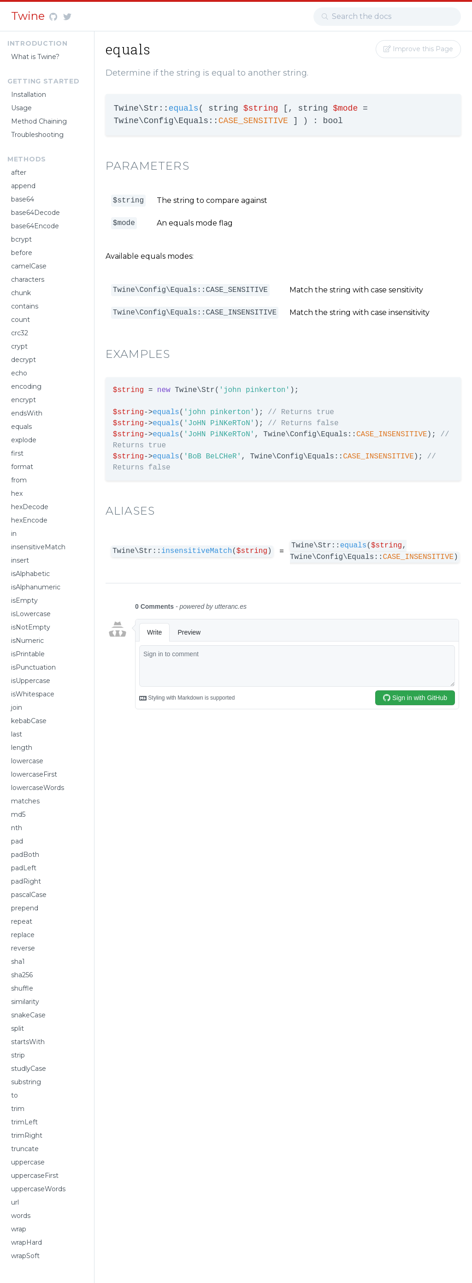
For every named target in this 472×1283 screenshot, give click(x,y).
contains (24, 306)
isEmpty (24, 600)
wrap (18, 1229)
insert (20, 560)
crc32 (19, 333)
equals (21, 426)
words (20, 1216)
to (14, 1095)
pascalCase (29, 895)
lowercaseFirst (34, 774)
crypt (19, 346)
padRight (26, 881)
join (16, 707)
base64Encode (35, 226)
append (23, 186)
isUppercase (30, 681)
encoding (26, 386)
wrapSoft (25, 1256)
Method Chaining (39, 121)
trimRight (26, 1135)
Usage (21, 108)
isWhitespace (32, 694)
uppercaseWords (38, 1189)
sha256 (22, 975)
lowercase (27, 761)
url (15, 1202)
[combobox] (387, 16)
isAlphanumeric (35, 587)
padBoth (25, 854)
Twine (29, 16)
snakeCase (28, 1015)
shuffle (22, 988)
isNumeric (27, 640)
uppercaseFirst (35, 1175)
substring (26, 1082)
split (17, 1028)
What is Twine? (35, 57)
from (19, 480)
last (16, 734)
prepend (24, 908)
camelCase (29, 266)
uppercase (28, 1162)
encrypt (23, 400)
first (17, 453)
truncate (25, 1149)
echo (19, 373)
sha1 (18, 961)
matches (25, 801)
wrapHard (26, 1242)
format (22, 467)
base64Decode (35, 212)
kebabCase (29, 721)
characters (27, 279)
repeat (21, 921)
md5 (18, 814)
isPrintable (28, 654)
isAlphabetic (30, 574)
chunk (21, 293)
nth (16, 828)
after (18, 172)
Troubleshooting (37, 135)
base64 (22, 199)
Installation (28, 94)
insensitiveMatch (38, 547)
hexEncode (29, 520)
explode (23, 440)
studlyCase (28, 1068)
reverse (23, 948)
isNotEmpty (30, 627)
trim (17, 1109)
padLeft (23, 868)
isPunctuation (33, 667)
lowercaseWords (37, 788)
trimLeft (24, 1122)
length (21, 747)
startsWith (28, 1042)
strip (18, 1055)
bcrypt (21, 239)
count (20, 319)
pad (17, 841)
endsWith (26, 413)
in (14, 533)
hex (17, 493)
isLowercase (31, 614)
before (21, 253)
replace (23, 935)
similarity (25, 1002)
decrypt (23, 360)
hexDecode (29, 507)
